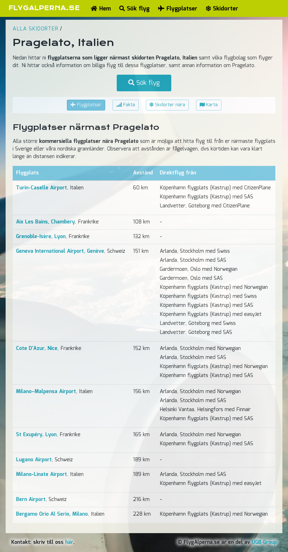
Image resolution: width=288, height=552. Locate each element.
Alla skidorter (35, 29)
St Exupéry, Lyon (36, 435)
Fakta (125, 104)
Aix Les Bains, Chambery (45, 222)
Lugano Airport (34, 460)
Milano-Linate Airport (41, 474)
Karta (209, 104)
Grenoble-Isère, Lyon (41, 237)
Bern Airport (31, 500)
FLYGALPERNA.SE (44, 8)
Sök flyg (134, 8)
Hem (101, 8)
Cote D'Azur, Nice (36, 349)
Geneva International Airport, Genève (60, 251)
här (69, 542)
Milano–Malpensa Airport (46, 392)
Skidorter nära (167, 104)
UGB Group (264, 542)
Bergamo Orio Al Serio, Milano (52, 514)
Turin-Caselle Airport (41, 188)
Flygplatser (177, 8)
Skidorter (222, 8)
